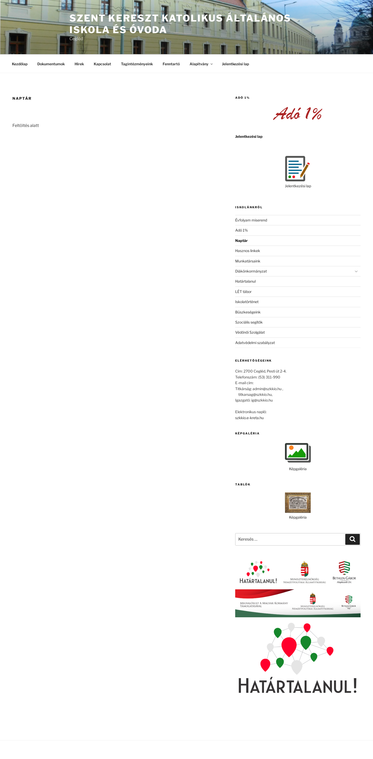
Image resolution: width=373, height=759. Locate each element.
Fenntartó (171, 64)
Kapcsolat (102, 64)
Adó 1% (241, 230)
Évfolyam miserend (251, 220)
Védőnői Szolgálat (250, 332)
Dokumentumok (51, 64)
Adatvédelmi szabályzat (255, 342)
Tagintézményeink (137, 64)
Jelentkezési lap (235, 64)
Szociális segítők (249, 322)
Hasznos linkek (247, 250)
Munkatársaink (247, 261)
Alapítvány (201, 64)
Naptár (241, 240)
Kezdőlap (19, 64)
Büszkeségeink (248, 312)
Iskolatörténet (247, 301)
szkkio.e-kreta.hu (249, 418)
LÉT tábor (243, 291)
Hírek (79, 64)
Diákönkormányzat (251, 271)
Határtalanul (245, 281)
